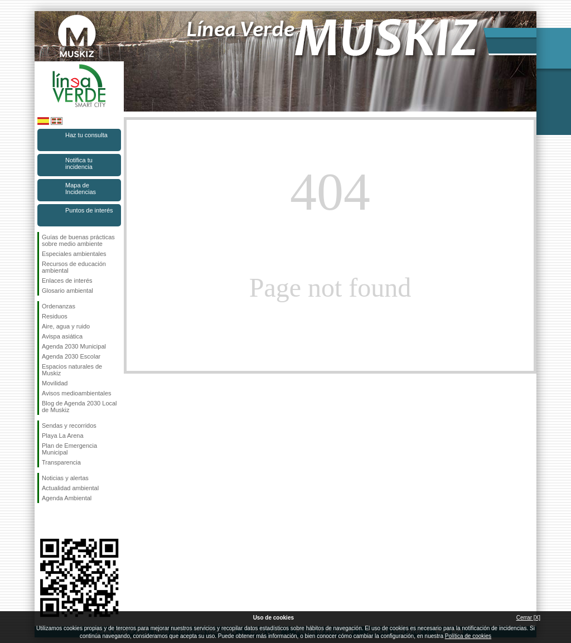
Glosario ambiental (67, 290)
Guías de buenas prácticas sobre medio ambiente (78, 240)
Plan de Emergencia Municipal (69, 449)
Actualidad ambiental (70, 488)
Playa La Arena (63, 435)
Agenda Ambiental (66, 498)
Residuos (54, 316)
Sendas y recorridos (69, 425)
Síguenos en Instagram (62, 521)
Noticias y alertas (65, 478)
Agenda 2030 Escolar (71, 356)
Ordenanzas (58, 306)
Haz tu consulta (86, 135)
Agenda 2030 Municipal (74, 346)
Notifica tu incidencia (79, 163)
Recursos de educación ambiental (74, 267)
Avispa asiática (62, 336)
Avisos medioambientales (77, 393)
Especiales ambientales (74, 253)
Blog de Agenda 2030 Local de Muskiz (79, 406)
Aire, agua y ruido (66, 326)
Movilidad (54, 383)
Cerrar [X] (528, 618)
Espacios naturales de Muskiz (72, 369)
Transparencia (61, 462)
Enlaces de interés (67, 280)
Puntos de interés (89, 210)
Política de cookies (468, 636)
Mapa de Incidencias (80, 188)
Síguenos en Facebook (44, 521)
